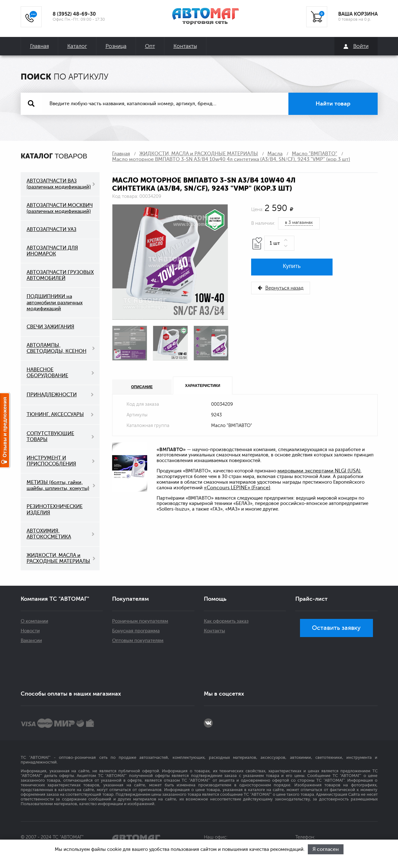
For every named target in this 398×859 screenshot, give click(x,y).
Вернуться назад (280, 288)
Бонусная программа (136, 631)
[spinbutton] (279, 243)
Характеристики (202, 385)
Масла (274, 154)
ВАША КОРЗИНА (358, 14)
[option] (170, 262)
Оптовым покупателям (137, 640)
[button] (287, 240)
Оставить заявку (336, 627)
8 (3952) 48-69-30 (74, 14)
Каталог (77, 46)
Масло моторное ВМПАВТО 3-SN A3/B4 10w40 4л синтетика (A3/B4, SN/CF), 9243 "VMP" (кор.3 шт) (231, 159)
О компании (34, 621)
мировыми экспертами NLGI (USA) (318, 471)
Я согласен (326, 849)
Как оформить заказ (226, 621)
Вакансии (31, 640)
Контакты (185, 46)
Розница (116, 46)
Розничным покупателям (140, 621)
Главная (39, 46)
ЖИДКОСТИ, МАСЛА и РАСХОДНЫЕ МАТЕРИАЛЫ (198, 154)
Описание (142, 387)
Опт (150, 46)
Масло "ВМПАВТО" (314, 154)
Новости (30, 631)
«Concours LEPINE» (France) (237, 488)
